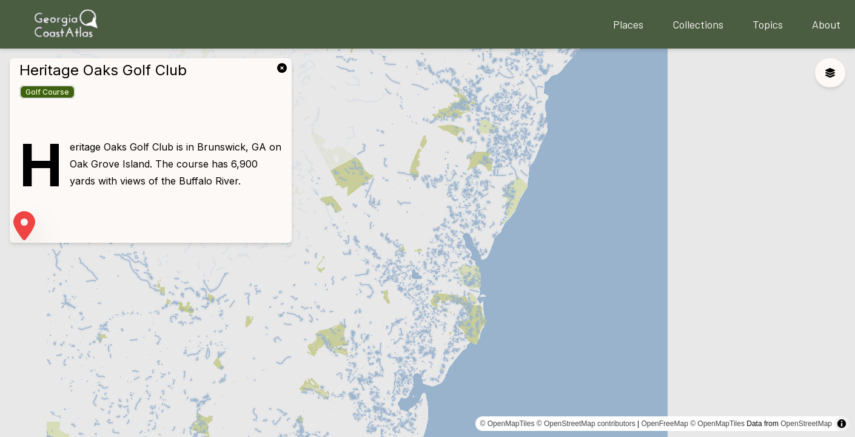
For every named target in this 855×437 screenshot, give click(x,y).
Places (628, 24)
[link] (284, 66)
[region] (427, 243)
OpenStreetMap (806, 423)
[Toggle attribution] (841, 423)
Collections (697, 24)
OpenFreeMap (664, 423)
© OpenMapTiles (507, 423)
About (826, 24)
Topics (768, 24)
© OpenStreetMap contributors (586, 423)
